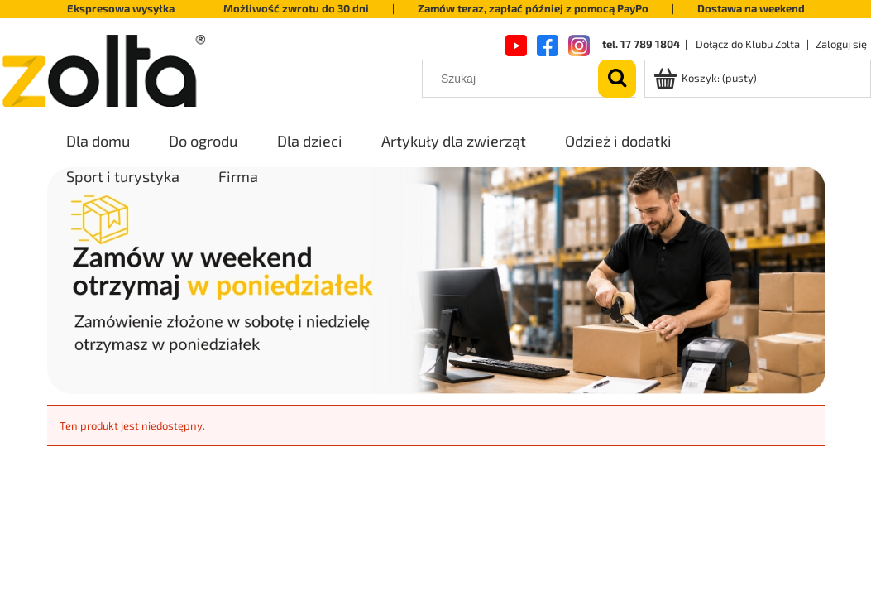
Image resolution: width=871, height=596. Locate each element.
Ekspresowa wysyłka (121, 8)
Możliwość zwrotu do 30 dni (296, 8)
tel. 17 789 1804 (641, 43)
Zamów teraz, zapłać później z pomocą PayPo (533, 8)
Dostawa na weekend (751, 8)
